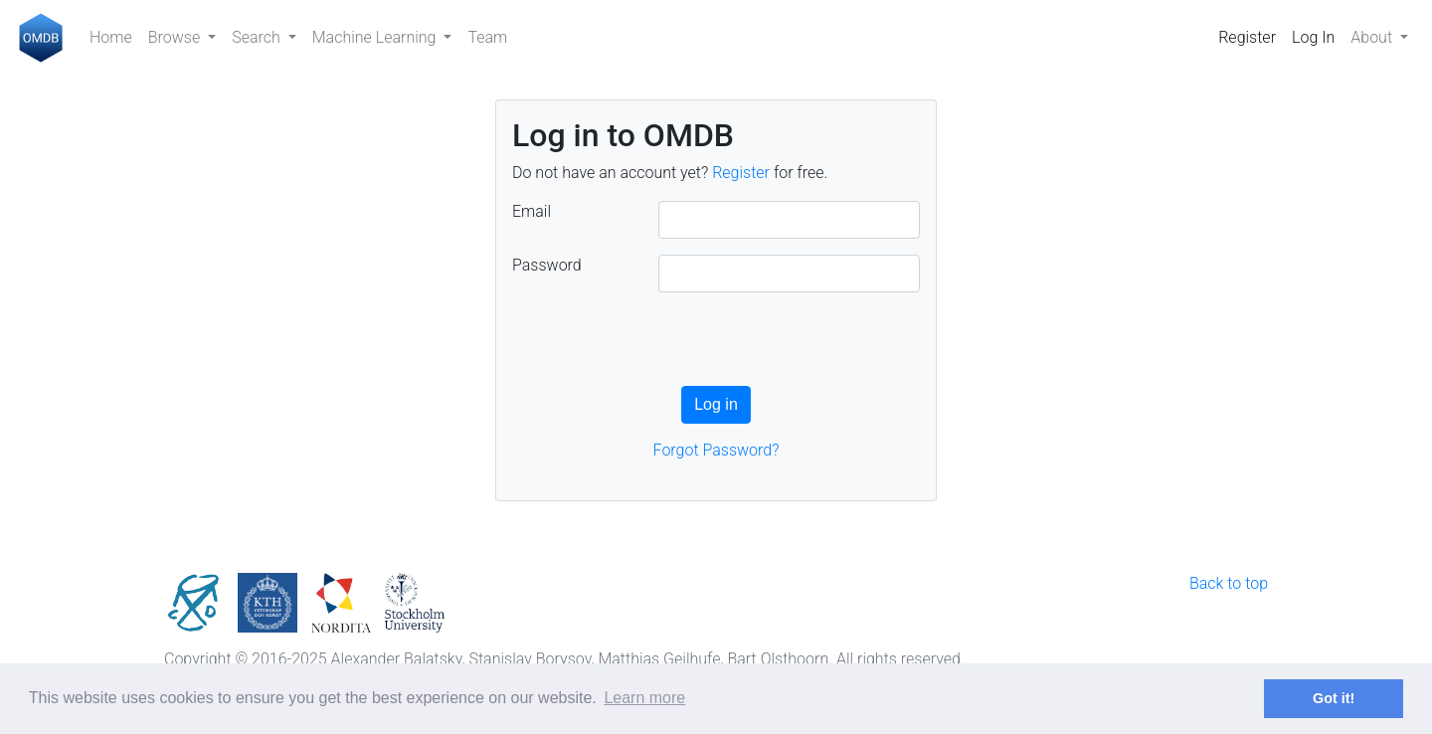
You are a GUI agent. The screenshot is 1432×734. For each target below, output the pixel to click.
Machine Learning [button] (376, 37)
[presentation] (663, 347)
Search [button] (257, 37)
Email (531, 211)
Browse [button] (176, 37)
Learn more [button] (644, 697)
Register (1247, 37)
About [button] (1373, 37)
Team (487, 37)
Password (547, 265)
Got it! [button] (1333, 698)
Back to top (1228, 583)
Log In (1313, 37)
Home (111, 37)
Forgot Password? (716, 450)
